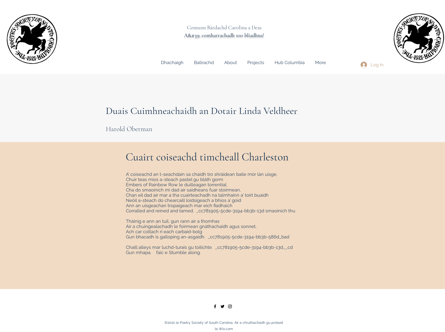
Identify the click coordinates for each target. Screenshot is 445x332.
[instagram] (229, 306)
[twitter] (222, 306)
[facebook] (215, 306)
